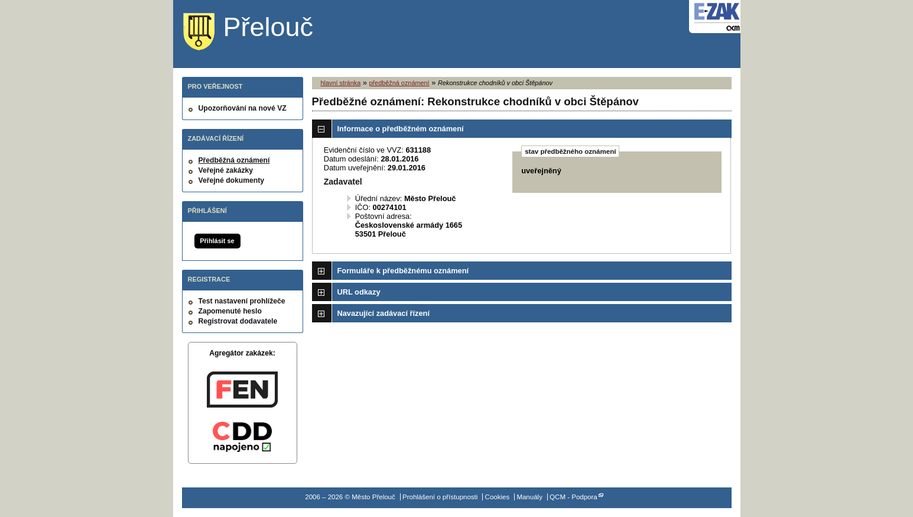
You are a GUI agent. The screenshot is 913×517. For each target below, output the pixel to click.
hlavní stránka (341, 82)
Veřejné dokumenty (231, 180)
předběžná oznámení (399, 82)
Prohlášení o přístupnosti (439, 496)
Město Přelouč (257, 32)
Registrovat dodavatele (238, 321)
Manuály (529, 496)
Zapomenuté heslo (230, 311)
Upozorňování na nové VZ (243, 108)
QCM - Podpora (573, 496)
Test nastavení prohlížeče (242, 301)
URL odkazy (359, 291)
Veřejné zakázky (226, 170)
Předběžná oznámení (234, 160)
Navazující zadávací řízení (383, 313)
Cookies (497, 496)
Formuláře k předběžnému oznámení (403, 270)
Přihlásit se (217, 240)
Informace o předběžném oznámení (400, 128)
